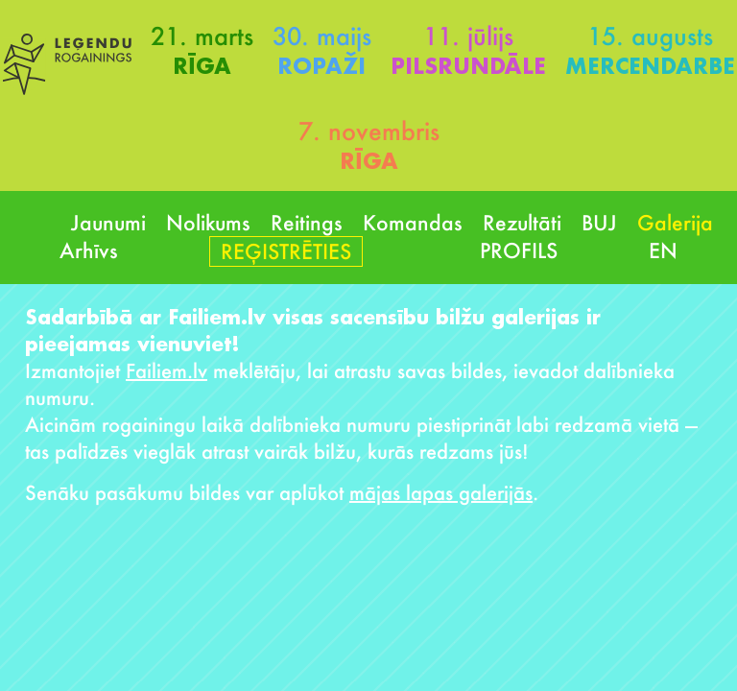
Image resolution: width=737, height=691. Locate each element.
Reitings (307, 222)
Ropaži (321, 66)
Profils (519, 250)
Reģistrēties (286, 251)
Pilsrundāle (468, 66)
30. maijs (322, 35)
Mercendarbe (650, 66)
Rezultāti (522, 222)
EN (663, 250)
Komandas (413, 222)
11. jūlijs (468, 35)
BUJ (599, 222)
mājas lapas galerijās (441, 492)
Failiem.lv (166, 370)
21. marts (202, 35)
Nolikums (208, 222)
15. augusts (650, 35)
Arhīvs (88, 250)
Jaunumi (108, 222)
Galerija (675, 222)
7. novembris (369, 130)
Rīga (202, 66)
